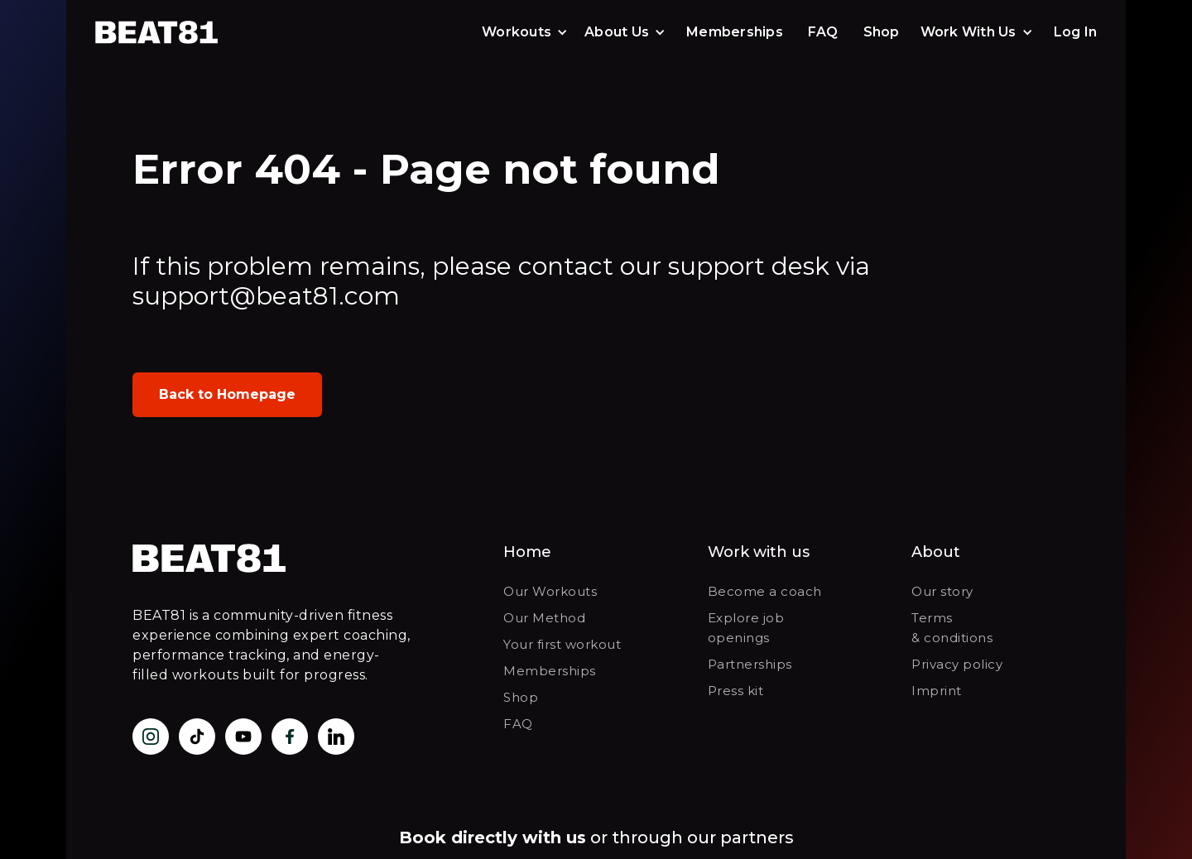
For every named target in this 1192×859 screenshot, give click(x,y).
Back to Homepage (227, 394)
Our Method (544, 618)
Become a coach (765, 591)
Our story (942, 591)
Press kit (736, 690)
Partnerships (750, 664)
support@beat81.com (266, 296)
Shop (881, 32)
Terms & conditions (952, 627)
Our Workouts (550, 591)
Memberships (734, 32)
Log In (1076, 32)
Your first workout (562, 644)
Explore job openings (746, 627)
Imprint (936, 690)
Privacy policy (956, 664)
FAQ (823, 32)
